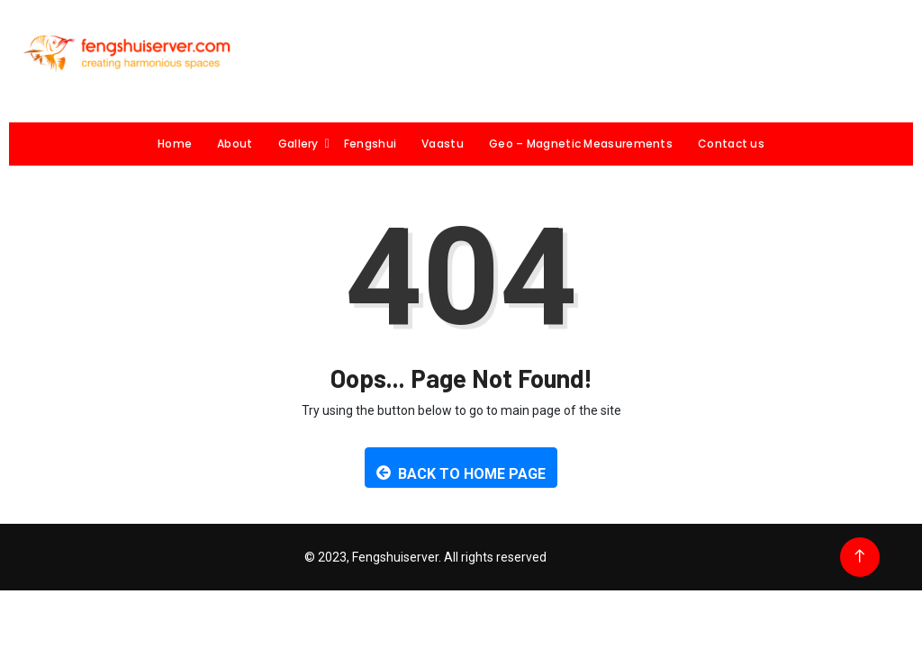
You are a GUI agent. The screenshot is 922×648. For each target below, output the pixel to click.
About (235, 143)
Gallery (304, 143)
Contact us (731, 143)
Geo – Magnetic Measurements (581, 143)
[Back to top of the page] (859, 556)
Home (175, 143)
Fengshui (370, 143)
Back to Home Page (461, 473)
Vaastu (442, 143)
